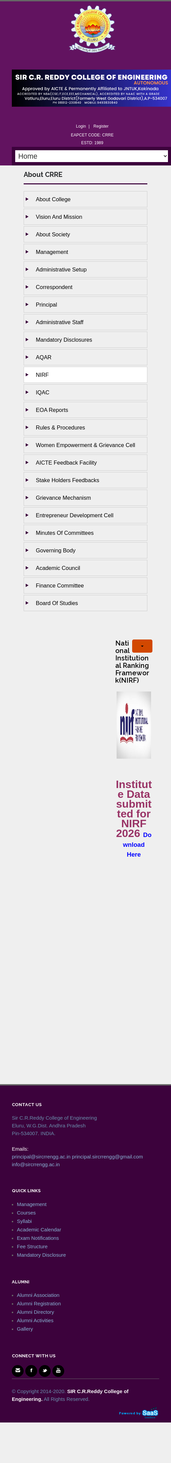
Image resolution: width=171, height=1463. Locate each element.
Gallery (25, 1329)
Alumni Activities (35, 1320)
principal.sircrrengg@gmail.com (107, 1156)
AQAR (43, 357)
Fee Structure (32, 1246)
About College (53, 199)
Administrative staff (59, 322)
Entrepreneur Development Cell (75, 515)
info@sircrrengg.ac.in (36, 1164)
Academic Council (58, 568)
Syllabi (24, 1221)
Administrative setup (61, 269)
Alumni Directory (35, 1312)
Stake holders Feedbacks (67, 480)
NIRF (42, 375)
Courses (26, 1213)
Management (52, 252)
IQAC (42, 392)
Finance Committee (60, 585)
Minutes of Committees (65, 533)
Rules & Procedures (60, 427)
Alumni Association (38, 1295)
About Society (53, 234)
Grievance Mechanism (63, 498)
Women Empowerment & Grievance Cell (85, 445)
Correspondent (54, 287)
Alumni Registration (39, 1303)
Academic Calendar (39, 1229)
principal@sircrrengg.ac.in (41, 1156)
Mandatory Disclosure (41, 1255)
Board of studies (57, 603)
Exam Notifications (38, 1238)
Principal (46, 305)
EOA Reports (52, 410)
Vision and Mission (59, 217)
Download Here (137, 844)
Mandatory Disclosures (64, 340)
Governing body (56, 550)
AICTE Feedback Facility (66, 463)
